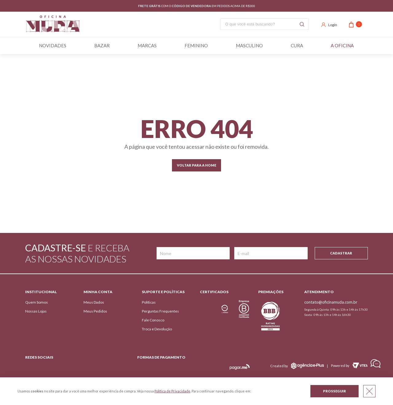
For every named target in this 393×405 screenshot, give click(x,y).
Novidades (52, 45)
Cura (297, 45)
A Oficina (342, 45)
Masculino (249, 45)
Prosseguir (334, 391)
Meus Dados (94, 302)
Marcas (147, 45)
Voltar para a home (196, 165)
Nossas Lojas (36, 311)
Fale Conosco (153, 320)
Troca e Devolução (157, 329)
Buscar (302, 24)
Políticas (149, 302)
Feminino (196, 45)
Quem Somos (36, 302)
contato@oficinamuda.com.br (330, 302)
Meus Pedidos (95, 311)
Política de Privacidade (172, 391)
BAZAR (102, 45)
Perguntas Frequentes (160, 311)
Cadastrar (341, 253)
